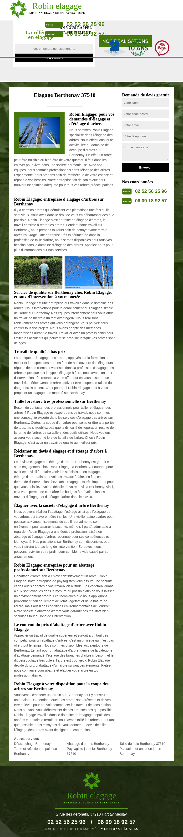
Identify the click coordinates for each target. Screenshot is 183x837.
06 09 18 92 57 (85, 33)
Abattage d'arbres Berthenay (88, 744)
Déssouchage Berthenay (32, 744)
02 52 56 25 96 (85, 24)
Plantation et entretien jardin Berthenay (140, 751)
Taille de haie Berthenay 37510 (142, 744)
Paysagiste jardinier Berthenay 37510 (89, 751)
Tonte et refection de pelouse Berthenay (35, 751)
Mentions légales (119, 829)
